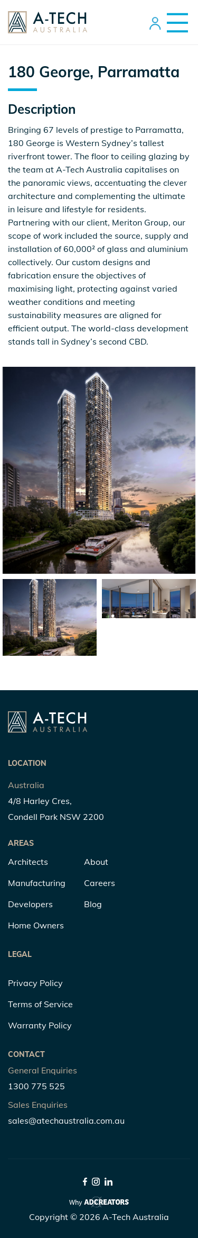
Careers (99, 883)
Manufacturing (36, 883)
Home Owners (36, 925)
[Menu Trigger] (173, 22)
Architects (28, 861)
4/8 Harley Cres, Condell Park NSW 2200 (56, 809)
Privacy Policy (35, 983)
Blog (93, 904)
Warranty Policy (40, 1025)
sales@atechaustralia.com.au (66, 1120)
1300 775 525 (36, 1086)
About (96, 861)
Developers (30, 904)
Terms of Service (40, 1004)
